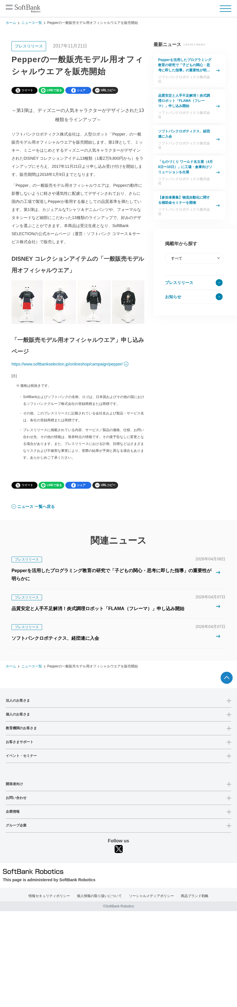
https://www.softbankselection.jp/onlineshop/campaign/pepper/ (67, 363)
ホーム (11, 23)
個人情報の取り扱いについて (99, 896)
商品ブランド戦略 (194, 896)
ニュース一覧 (31, 23)
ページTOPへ (227, 678)
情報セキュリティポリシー (49, 896)
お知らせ (173, 296)
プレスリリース (179, 282)
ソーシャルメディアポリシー (151, 896)
